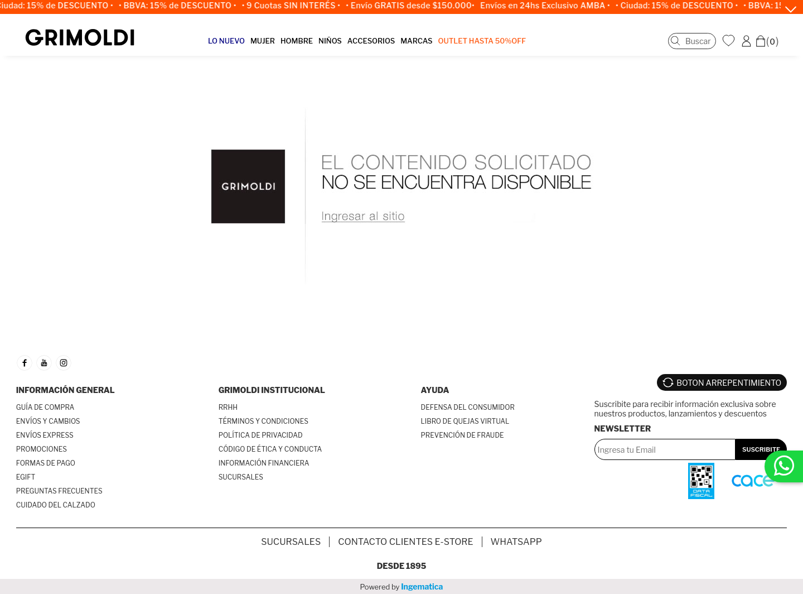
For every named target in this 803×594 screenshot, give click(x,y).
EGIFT (25, 477)
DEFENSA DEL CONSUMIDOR (468, 407)
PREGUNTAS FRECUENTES (59, 491)
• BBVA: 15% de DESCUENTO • (180, 5)
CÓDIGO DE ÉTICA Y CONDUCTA (270, 449)
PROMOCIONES (41, 449)
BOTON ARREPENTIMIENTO (728, 382)
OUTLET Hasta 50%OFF (482, 41)
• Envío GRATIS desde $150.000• (413, 5)
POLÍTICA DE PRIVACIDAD (261, 435)
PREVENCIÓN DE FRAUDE (462, 435)
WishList (730, 40)
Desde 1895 (402, 566)
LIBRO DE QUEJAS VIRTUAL (465, 421)
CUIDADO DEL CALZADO (55, 505)
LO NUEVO (226, 41)
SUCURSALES (241, 477)
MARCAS (416, 41)
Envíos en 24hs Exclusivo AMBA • (548, 5)
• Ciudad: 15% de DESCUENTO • (679, 5)
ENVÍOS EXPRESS (45, 435)
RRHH (228, 407)
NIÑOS (330, 41)
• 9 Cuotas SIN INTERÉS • (293, 5)
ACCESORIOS (371, 41)
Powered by (401, 586)
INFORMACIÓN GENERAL (65, 390)
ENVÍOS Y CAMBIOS (48, 421)
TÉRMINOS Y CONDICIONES (263, 421)
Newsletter (622, 428)
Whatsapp (516, 541)
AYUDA (435, 390)
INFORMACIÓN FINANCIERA (264, 463)
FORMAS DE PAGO (45, 463)
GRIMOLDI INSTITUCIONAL (272, 390)
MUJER (262, 41)
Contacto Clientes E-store (405, 541)
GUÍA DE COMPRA (45, 407)
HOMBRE (296, 41)
